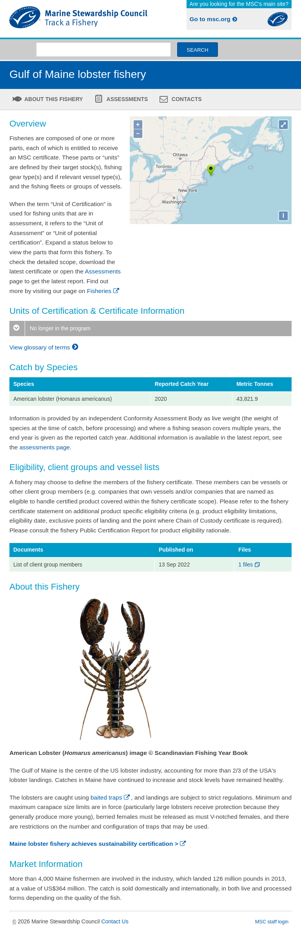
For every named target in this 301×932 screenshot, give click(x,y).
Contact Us (114, 921)
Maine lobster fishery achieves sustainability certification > (98, 843)
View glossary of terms (44, 347)
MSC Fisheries (78, 18)
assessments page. (46, 447)
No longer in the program (50, 328)
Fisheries (103, 291)
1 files (249, 564)
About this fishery (53, 99)
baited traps (111, 797)
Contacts (186, 99)
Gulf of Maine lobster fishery (77, 74)
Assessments (126, 99)
